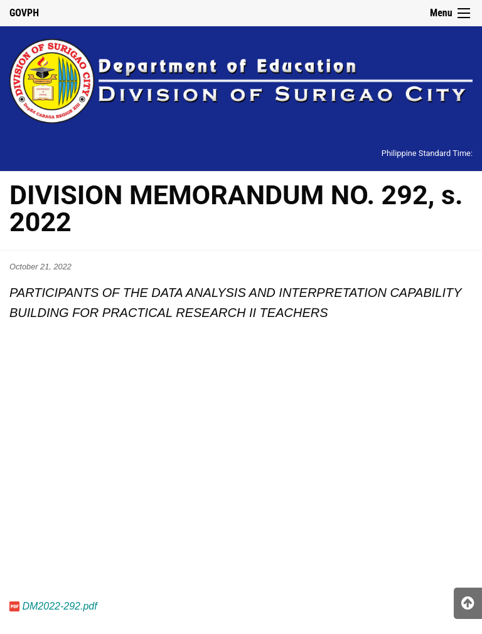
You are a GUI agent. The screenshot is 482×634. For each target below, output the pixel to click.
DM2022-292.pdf (59, 606)
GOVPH (24, 13)
